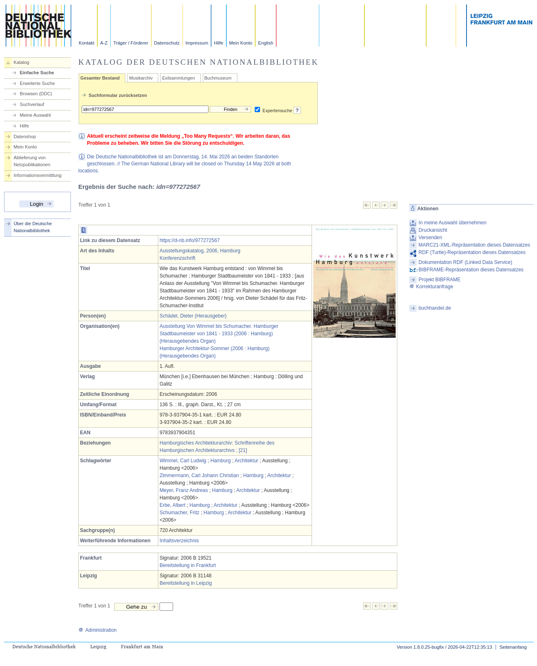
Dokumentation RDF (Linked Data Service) (465, 262)
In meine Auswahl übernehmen (453, 223)
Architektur (246, 461)
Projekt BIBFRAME (440, 279)
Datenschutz (167, 42)
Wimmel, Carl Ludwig (182, 461)
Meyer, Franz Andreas (183, 490)
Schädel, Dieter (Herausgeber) (193, 316)
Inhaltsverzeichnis (179, 541)
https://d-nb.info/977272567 (189, 240)
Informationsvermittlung (37, 175)
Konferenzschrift (177, 258)
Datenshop (25, 136)
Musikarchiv (140, 77)
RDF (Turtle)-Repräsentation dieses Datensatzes (472, 252)
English (265, 42)
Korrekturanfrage (431, 286)
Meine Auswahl (35, 115)
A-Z (104, 42)
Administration (97, 630)
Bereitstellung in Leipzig (185, 583)
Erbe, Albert (172, 505)
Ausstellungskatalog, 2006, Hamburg (199, 251)
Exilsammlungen (178, 77)
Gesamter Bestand (100, 77)
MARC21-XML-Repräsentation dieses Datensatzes (474, 245)
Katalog (21, 62)
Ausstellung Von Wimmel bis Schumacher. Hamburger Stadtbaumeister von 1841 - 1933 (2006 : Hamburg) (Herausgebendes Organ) (218, 333)
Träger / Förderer (130, 42)
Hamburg (221, 461)
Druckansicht (433, 230)
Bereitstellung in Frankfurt (187, 565)
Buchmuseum (218, 77)
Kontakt (86, 42)
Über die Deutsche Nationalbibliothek (33, 227)
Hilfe (218, 42)
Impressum (196, 42)
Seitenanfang (513, 647)
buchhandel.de (435, 308)
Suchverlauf (32, 104)
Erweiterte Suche (37, 83)
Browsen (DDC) (36, 93)
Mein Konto (241, 42)
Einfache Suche (37, 72)
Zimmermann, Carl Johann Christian (199, 475)
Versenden (430, 237)
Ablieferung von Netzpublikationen (32, 161)
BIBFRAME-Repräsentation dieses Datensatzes (471, 270)
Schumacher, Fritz (179, 512)
